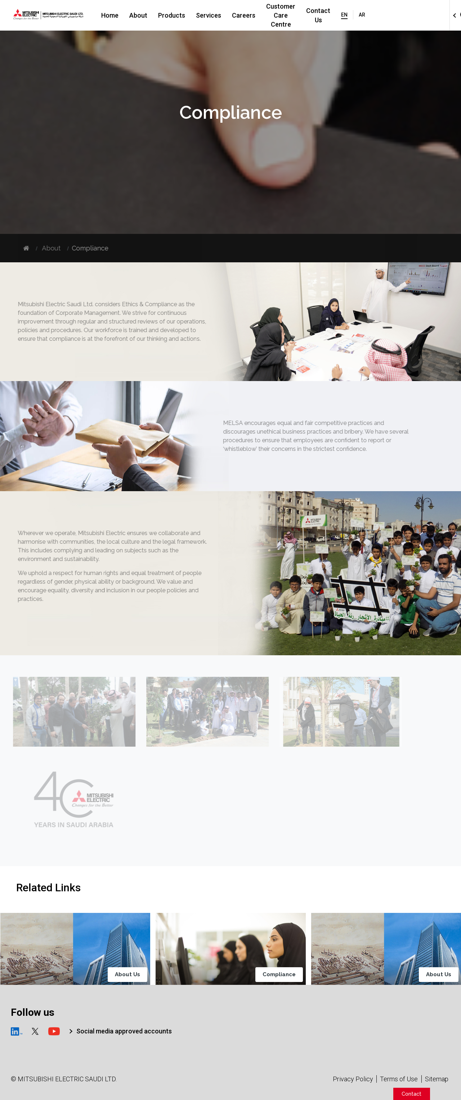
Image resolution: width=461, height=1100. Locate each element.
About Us (129, 974)
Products (178, 15)
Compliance (280, 974)
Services (215, 15)
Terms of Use (399, 1079)
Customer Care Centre (306, 15)
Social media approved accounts (124, 1031)
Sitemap (436, 1079)
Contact (411, 1094)
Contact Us (366, 15)
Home (117, 15)
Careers (251, 15)
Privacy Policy (353, 1079)
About (145, 15)
